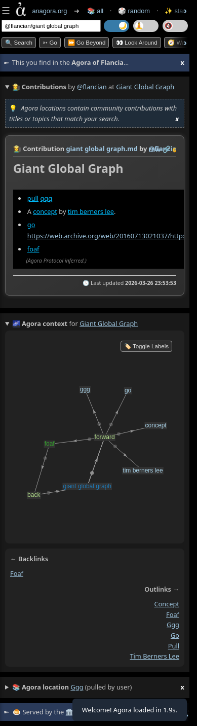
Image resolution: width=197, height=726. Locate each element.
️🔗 (167, 149)
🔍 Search (18, 43)
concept (45, 211)
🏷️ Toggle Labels (146, 346)
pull (32, 198)
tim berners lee (91, 211)
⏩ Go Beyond (87, 43)
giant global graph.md (101, 148)
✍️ (176, 149)
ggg (46, 198)
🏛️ (69, 711)
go (31, 224)
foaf (33, 248)
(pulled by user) (98, 687)
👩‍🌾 (17, 148)
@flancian (92, 86)
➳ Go (50, 43)
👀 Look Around (136, 43)
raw (154, 149)
